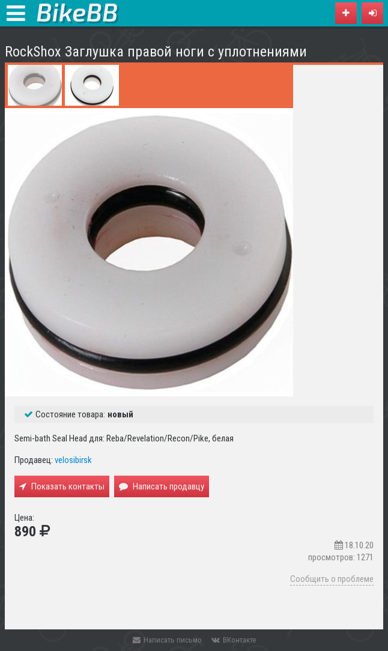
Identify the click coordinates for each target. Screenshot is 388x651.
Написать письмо (167, 639)
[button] (372, 13)
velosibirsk (73, 460)
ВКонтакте (233, 639)
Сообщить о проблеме (332, 579)
